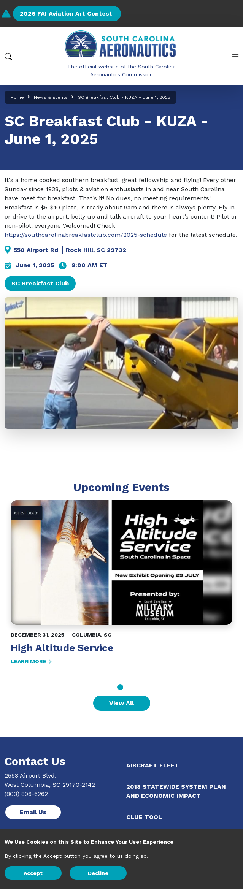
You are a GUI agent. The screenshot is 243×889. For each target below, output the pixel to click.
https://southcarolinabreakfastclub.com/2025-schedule (86, 234)
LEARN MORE (31, 661)
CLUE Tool (144, 817)
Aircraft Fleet (152, 765)
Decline (98, 873)
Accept (33, 873)
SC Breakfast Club (40, 283)
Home (17, 97)
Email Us (33, 812)
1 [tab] (120, 687)
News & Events (51, 97)
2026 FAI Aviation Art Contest (67, 13)
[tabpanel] (121, 583)
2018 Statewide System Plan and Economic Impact (176, 791)
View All (121, 703)
